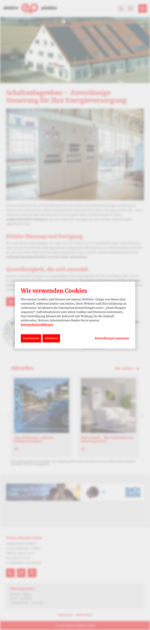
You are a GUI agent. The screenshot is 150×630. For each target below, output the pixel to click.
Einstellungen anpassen (112, 338)
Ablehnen (51, 338)
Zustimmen (31, 338)
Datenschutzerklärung (37, 324)
